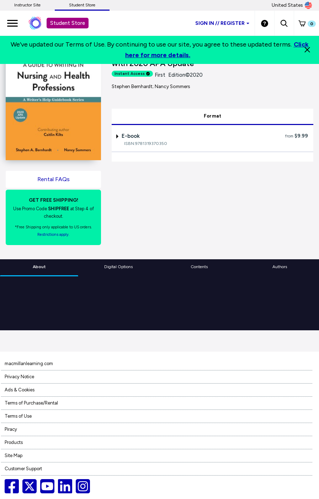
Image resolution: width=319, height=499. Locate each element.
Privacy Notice (19, 376)
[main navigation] (12, 23)
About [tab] (39, 266)
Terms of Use (18, 416)
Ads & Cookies (19, 389)
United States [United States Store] (292, 5)
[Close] (307, 50)
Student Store (82, 4)
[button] (284, 23)
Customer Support (23, 468)
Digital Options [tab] (118, 266)
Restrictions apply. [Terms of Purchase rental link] (53, 234)
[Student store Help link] (264, 23)
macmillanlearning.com (29, 363)
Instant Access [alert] (132, 73)
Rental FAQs (53, 179)
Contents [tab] (199, 266)
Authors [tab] (279, 266)
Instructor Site (27, 4)
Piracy (11, 429)
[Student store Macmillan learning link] (40, 23)
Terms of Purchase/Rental (31, 403)
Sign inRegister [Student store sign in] (222, 23)
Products (14, 442)
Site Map (13, 455)
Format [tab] (213, 116)
